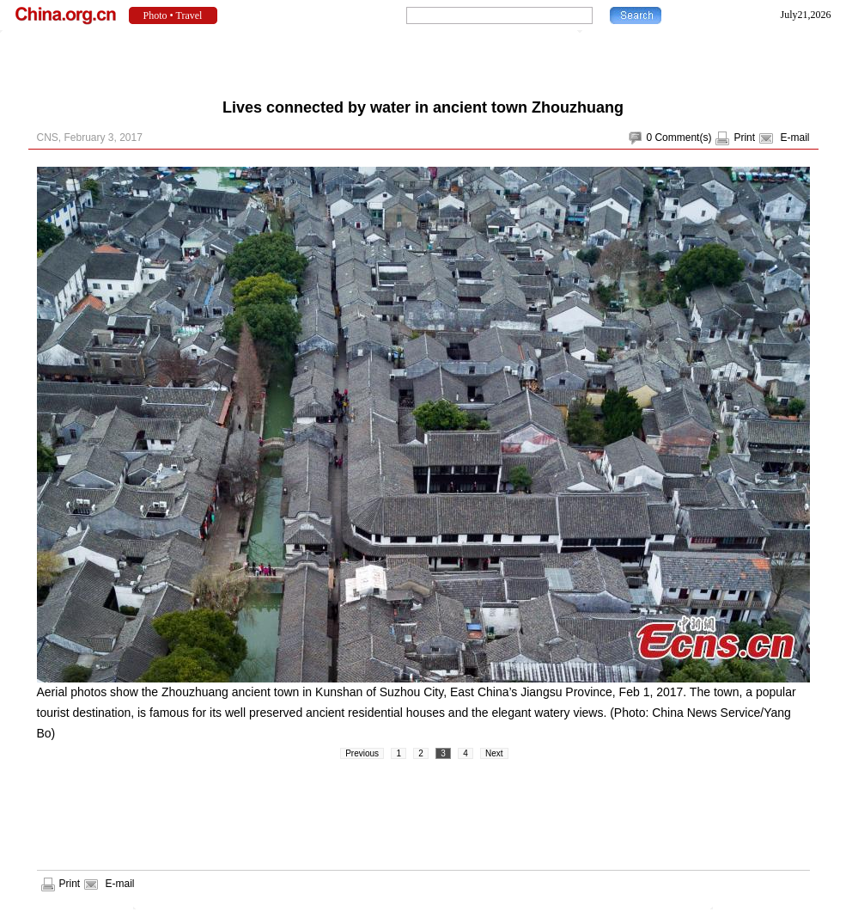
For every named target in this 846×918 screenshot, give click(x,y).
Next (494, 753)
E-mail (794, 138)
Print (744, 138)
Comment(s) (682, 138)
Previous (362, 753)
